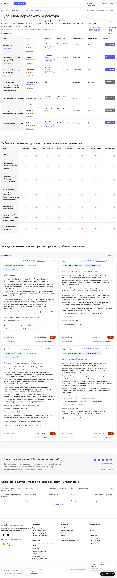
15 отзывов (29, 116)
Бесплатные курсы (38, 538)
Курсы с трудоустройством (41, 533)
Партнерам (93, 535)
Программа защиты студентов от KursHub (38, 30)
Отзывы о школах (108, 4)
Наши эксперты (95, 540)
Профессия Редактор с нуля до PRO (10, 165)
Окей (34, 569)
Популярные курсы (38, 528)
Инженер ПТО (30, 488)
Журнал (92, 530)
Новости (92, 528)
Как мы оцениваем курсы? (11, 30)
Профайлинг (53, 495)
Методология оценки (39, 551)
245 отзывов (30, 63)
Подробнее (7, 48)
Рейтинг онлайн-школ (39, 559)
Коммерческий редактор (10, 228)
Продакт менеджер (55, 501)
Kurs (5, 4)
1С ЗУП (3, 501)
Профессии (64, 535)
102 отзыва (29, 88)
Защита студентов (96, 538)
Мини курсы (36, 540)
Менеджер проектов (79, 501)
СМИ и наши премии (39, 556)
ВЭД (72, 495)
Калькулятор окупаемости (69, 540)
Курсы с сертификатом (39, 530)
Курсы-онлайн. (14, 525)
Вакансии (93, 533)
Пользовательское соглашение (78, 569)
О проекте (35, 548)
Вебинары (64, 538)
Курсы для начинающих (40, 535)
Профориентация (67, 530)
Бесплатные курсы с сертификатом (43, 543)
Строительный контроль (57, 488)
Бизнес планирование (79, 488)
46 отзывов (29, 51)
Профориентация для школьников (72, 533)
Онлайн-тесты (65, 528)
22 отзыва (29, 104)
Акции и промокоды (91, 4)
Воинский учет (30, 495)
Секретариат (29, 501)
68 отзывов (29, 75)
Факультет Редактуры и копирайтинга (9, 178)
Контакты (35, 553)
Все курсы (20, 4)
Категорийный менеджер (104, 488)
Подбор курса (94, 543)
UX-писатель (9, 155)
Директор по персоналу (103, 495)
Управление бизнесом (102, 501)
